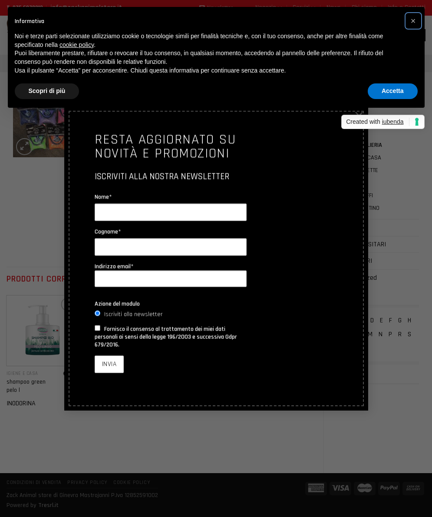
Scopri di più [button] (47, 90)
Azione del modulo (117, 304)
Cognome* (108, 232)
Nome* (103, 197)
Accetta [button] (393, 90)
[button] (413, 21)
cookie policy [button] (76, 44)
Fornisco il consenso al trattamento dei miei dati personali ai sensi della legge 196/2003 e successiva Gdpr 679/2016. (166, 337)
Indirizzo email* (171, 275)
